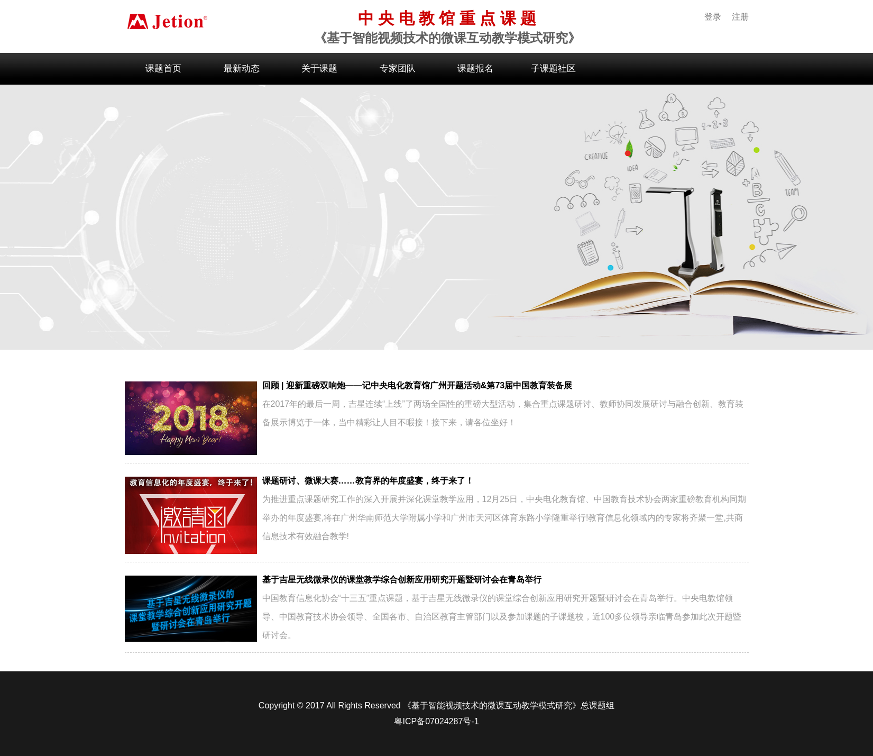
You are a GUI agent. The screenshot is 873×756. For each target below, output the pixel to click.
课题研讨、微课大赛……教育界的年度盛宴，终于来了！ (368, 480)
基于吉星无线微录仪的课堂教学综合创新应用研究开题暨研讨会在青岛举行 (401, 579)
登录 (712, 16)
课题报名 (475, 68)
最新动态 (242, 68)
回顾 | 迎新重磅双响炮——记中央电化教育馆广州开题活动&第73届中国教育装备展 (417, 385)
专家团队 (398, 68)
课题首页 (163, 68)
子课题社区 (553, 68)
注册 (740, 16)
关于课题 (319, 68)
